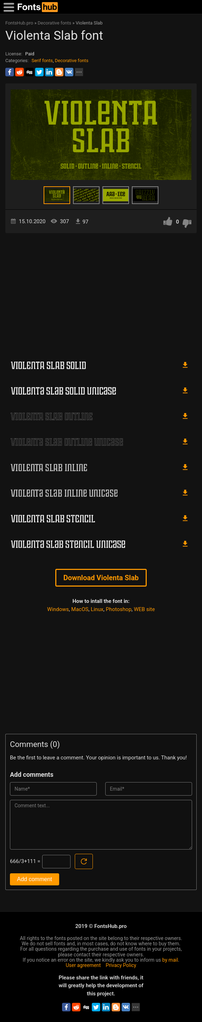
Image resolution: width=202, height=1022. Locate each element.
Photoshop (119, 609)
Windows (58, 609)
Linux (97, 609)
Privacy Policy (121, 965)
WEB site (144, 609)
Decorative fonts (72, 60)
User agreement (83, 965)
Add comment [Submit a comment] (34, 879)
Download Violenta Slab (101, 577)
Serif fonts (42, 60)
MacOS (79, 609)
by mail (170, 960)
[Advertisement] (101, 293)
